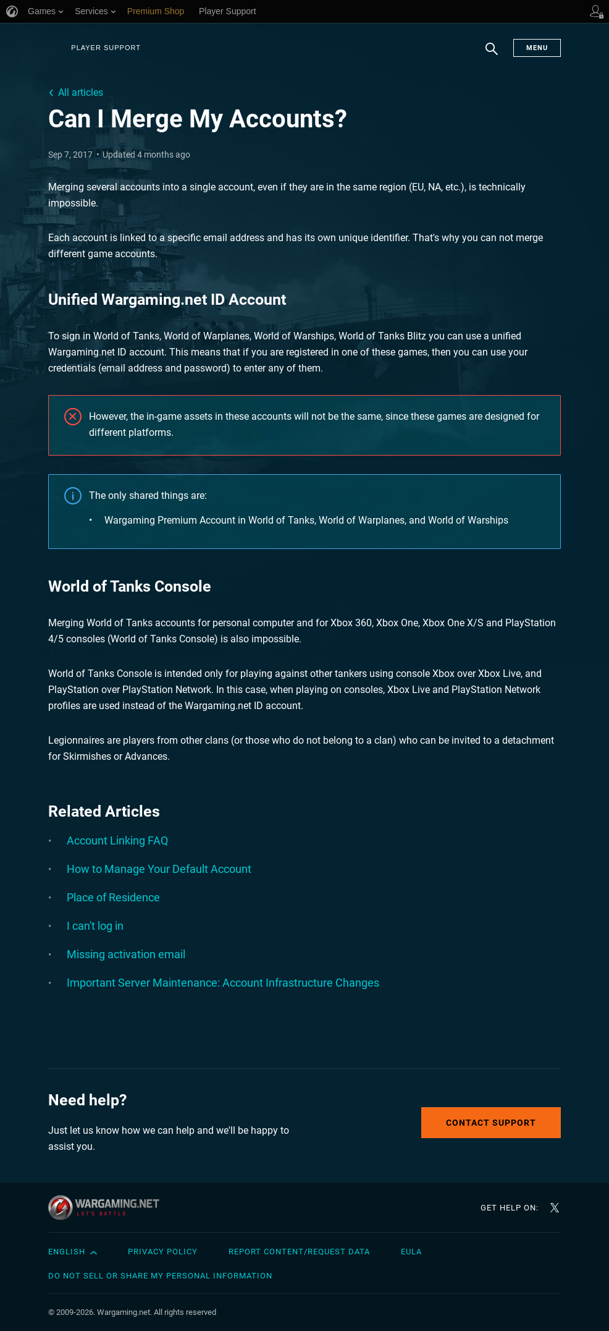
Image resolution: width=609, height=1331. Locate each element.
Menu (537, 48)
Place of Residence (113, 897)
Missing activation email (126, 954)
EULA (411, 1251)
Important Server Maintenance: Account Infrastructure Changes (223, 982)
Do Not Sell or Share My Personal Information (160, 1275)
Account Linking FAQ (117, 840)
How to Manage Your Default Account (159, 868)
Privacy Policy (163, 1251)
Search (491, 55)
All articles (80, 92)
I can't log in (95, 925)
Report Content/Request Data (299, 1251)
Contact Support (491, 1123)
